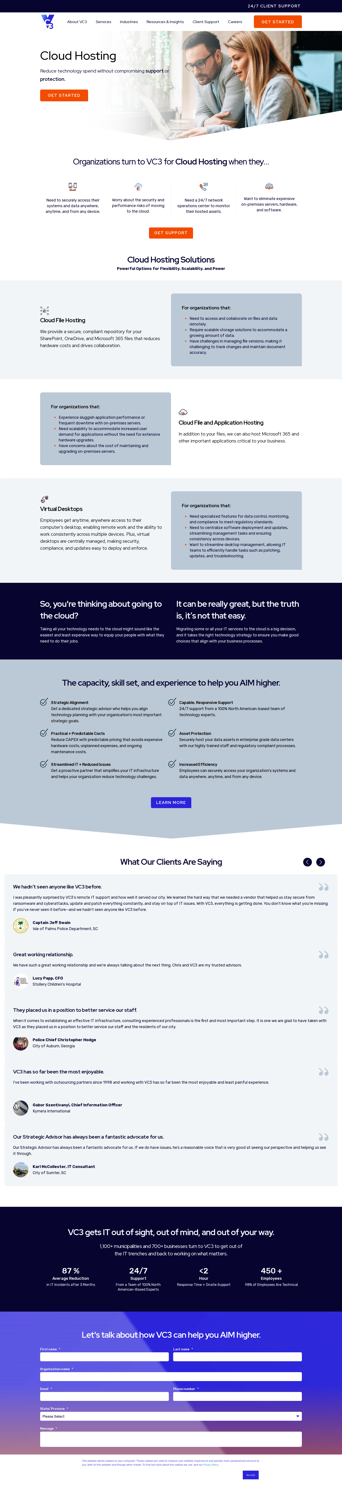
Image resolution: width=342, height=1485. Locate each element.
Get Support (171, 232)
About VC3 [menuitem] (77, 21)
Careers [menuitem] (235, 21)
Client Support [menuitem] (206, 21)
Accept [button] (250, 1475)
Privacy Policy (211, 1464)
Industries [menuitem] (129, 21)
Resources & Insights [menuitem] (165, 21)
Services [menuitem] (103, 21)
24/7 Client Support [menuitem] (274, 6)
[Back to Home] (47, 21)
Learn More (171, 802)
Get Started (278, 21)
